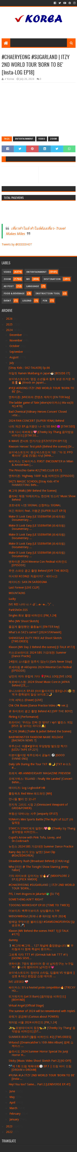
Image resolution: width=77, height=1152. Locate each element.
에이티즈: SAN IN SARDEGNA (28, 582)
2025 (9, 324)
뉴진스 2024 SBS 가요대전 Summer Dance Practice (41, 846)
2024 (9, 330)
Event (7, 300)
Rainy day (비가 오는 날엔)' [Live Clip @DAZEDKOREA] (32, 853)
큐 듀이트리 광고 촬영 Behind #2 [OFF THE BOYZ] (40, 711)
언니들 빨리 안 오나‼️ (22, 799)
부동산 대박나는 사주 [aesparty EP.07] (33, 813)
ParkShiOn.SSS (18, 609)
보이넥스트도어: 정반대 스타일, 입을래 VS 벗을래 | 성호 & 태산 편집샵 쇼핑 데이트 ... (42, 974)
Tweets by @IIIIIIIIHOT (17, 244)
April (12, 1102)
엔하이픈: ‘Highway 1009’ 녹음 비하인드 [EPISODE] (41, 476)
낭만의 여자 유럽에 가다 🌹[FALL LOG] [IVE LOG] (40, 676)
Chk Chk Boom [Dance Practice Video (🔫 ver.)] (38, 705)
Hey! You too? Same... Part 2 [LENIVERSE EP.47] (39, 1084)
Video (41, 139)
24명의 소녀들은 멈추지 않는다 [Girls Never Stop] (40, 661)
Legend (26, 300)
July (12, 362)
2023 (9, 1126)
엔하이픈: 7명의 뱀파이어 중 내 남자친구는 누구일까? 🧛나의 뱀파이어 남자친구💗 (41, 965)
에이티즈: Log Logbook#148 (27, 787)
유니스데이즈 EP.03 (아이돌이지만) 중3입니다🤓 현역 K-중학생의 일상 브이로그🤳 (42, 692)
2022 (9, 1132)
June (12, 1091)
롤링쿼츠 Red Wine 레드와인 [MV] (30, 793)
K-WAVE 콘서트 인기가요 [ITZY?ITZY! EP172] (38, 441)
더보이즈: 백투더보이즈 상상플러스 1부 (34, 910)
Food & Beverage (14, 293)
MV (28, 279)
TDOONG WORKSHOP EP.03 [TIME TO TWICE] (39, 905)
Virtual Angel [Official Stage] (26, 1005)
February (15, 1113)
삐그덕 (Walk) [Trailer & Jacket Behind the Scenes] (40, 731)
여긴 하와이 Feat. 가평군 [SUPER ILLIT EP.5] (37, 510)
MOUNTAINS (17, 593)
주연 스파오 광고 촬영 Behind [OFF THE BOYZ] (38, 570)
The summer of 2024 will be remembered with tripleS (42, 1011)
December (16, 335)
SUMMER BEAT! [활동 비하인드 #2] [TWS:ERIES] (40, 1037)
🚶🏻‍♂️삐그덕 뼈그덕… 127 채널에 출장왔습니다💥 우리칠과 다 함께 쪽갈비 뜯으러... (41, 947)
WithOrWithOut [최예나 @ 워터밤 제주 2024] (37, 916)
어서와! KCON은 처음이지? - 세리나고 (33, 576)
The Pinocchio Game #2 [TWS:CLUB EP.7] (35, 470)
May (12, 1097)
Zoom (53, 139)
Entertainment (24, 139)
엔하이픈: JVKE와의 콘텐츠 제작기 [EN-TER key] (39, 397)
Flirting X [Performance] (23, 716)
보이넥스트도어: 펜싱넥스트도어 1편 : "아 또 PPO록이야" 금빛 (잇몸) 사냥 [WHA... (41, 454)
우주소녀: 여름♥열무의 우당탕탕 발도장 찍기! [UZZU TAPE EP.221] (38, 747)
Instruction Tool (48, 293)
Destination (52, 279)
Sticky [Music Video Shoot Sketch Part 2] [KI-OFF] (40, 1060)
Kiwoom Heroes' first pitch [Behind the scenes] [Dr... (41, 446)
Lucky (12, 598)
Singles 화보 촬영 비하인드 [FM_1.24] (32, 615)
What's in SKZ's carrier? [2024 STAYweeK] (35, 632)
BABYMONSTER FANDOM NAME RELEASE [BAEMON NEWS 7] (36, 738)
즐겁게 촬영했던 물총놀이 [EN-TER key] (34, 626)
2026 (9, 318)
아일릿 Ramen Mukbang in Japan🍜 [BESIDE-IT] (39, 373)
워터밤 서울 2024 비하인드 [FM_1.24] (33, 1022)
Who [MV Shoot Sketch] (24, 621)
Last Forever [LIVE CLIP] (24, 587)
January (14, 1119)
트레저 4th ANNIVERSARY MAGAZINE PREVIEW (39, 773)
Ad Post (9, 286)
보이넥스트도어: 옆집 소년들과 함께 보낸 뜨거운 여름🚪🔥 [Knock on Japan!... (42, 380)
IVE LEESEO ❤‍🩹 (18, 981)
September (16, 351)
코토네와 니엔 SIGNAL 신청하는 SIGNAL (35, 505)
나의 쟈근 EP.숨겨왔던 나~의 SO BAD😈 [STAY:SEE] (42, 426)
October (14, 346)
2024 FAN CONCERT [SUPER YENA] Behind (36, 420)
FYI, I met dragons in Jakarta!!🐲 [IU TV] (34, 893)
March (13, 1108)
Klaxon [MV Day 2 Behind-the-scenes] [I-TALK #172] (42, 647)
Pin (45, 300)
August (14, 357)
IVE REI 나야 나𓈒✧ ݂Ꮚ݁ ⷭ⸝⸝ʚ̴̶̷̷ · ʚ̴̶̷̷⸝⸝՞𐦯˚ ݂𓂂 (31, 604)
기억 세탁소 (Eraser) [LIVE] (26, 700)
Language (32, 286)
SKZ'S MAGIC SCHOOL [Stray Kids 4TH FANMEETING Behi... (34, 483)
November (16, 340)
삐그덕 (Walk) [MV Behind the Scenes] (32, 490)
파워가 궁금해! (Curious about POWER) (34, 1016)
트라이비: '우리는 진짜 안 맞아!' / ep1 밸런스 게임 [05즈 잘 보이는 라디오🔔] (41, 724)
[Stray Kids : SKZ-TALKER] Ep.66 (29, 367)
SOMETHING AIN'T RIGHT (26, 899)
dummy (13, 940)
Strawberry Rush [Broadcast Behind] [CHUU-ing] (39, 861)
